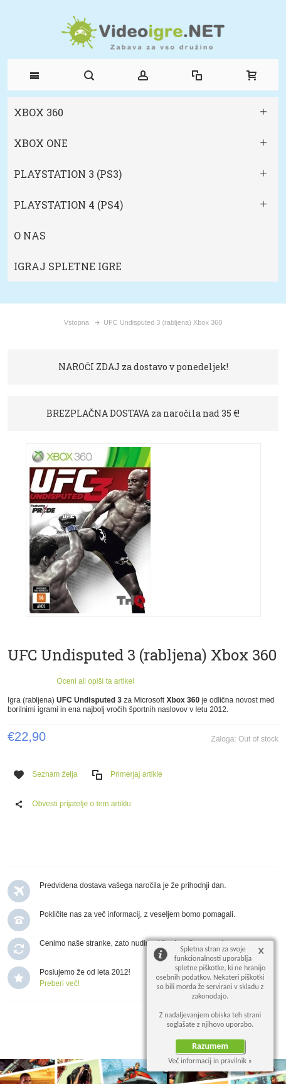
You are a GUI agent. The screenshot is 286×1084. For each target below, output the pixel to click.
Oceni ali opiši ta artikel (95, 681)
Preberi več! (60, 983)
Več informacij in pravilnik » (210, 1060)
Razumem (210, 1046)
